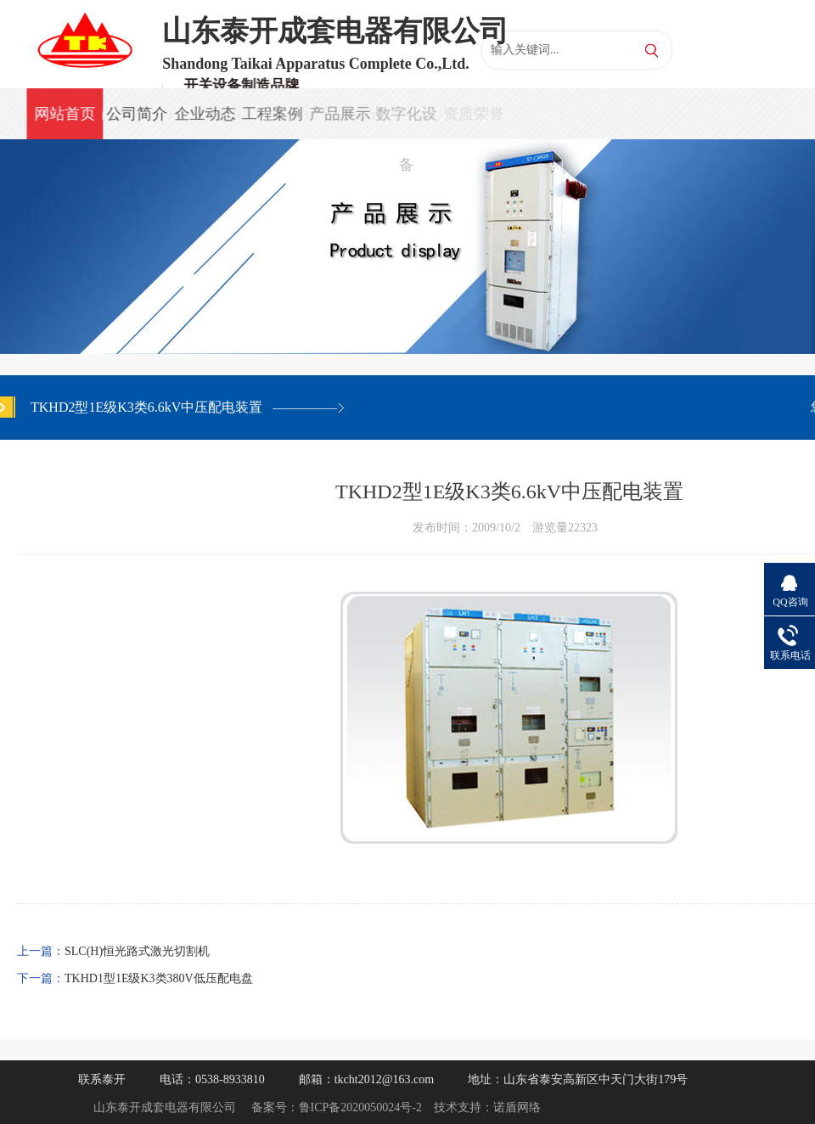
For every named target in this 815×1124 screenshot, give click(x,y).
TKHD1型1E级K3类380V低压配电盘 (159, 978)
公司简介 (135, 113)
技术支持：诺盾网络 (487, 1107)
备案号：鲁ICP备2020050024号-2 (336, 1107)
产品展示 (337, 113)
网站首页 (64, 113)
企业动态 (203, 113)
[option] (407, 246)
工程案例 (270, 113)
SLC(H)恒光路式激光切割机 (137, 951)
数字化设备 (405, 122)
